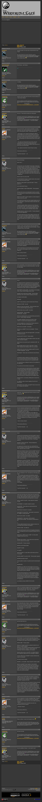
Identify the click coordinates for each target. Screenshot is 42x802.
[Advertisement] (19, 32)
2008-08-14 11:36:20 (6, 746)
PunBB (36, 788)
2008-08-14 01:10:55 (6, 729)
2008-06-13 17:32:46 (6, 80)
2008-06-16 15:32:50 (6, 158)
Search (10, 16)
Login (19, 16)
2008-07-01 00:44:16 (6, 470)
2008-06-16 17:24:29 (6, 238)
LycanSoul (4, 50)
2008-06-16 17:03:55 (6, 223)
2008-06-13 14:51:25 (6, 48)
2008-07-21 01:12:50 (6, 619)
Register (14, 16)
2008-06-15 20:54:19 (6, 94)
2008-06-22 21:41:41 (6, 390)
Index (3, 16)
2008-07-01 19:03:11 (6, 492)
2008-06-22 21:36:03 (6, 278)
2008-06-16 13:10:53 (6, 126)
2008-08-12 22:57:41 (6, 636)
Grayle (3, 128)
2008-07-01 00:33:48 (6, 431)
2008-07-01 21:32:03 (6, 585)
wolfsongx (4, 113)
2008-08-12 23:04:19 (6, 674)
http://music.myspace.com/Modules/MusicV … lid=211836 (28, 104)
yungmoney (4, 96)
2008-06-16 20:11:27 (6, 262)
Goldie (3, 718)
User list (6, 16)
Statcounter (37, 799)
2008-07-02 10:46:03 (6, 601)
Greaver (4, 160)
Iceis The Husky (5, 65)
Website (3, 75)
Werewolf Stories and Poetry (20, 46)
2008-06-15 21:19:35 (6, 111)
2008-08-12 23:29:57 (6, 696)
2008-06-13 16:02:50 (6, 63)
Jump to (9, 789)
